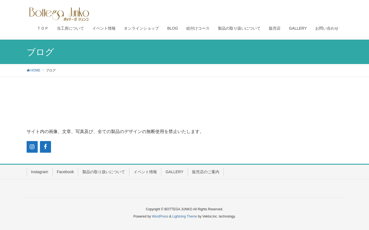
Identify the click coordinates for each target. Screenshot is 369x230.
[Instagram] (32, 147)
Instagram (39, 172)
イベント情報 (145, 172)
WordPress (160, 216)
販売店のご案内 (205, 172)
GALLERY (174, 172)
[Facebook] (45, 147)
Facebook (65, 172)
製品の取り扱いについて (103, 172)
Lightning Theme (184, 216)
